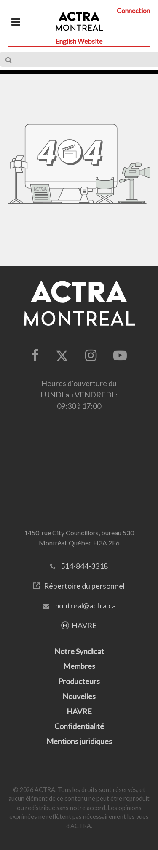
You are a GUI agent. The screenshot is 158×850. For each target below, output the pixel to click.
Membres (79, 666)
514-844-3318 (84, 566)
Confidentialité (79, 726)
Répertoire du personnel (84, 585)
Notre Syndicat (79, 651)
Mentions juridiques (79, 741)
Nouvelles (79, 696)
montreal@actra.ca (84, 605)
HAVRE (84, 625)
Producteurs (79, 681)
